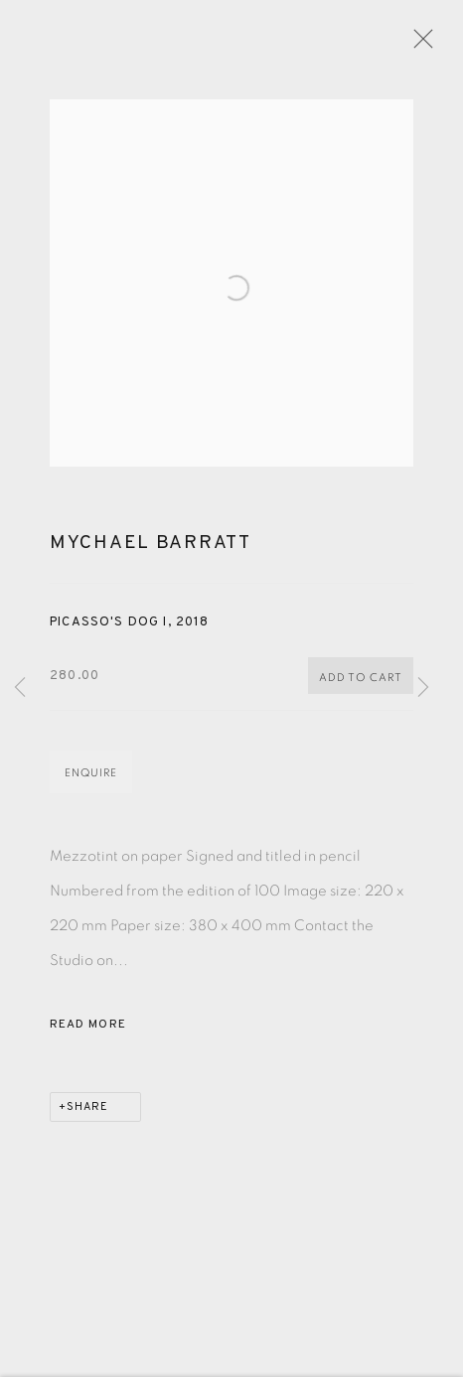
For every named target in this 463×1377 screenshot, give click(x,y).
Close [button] (423, 45)
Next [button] (423, 688)
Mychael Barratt (150, 551)
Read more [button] (88, 1032)
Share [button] (87, 1115)
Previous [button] (20, 688)
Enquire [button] (91, 780)
